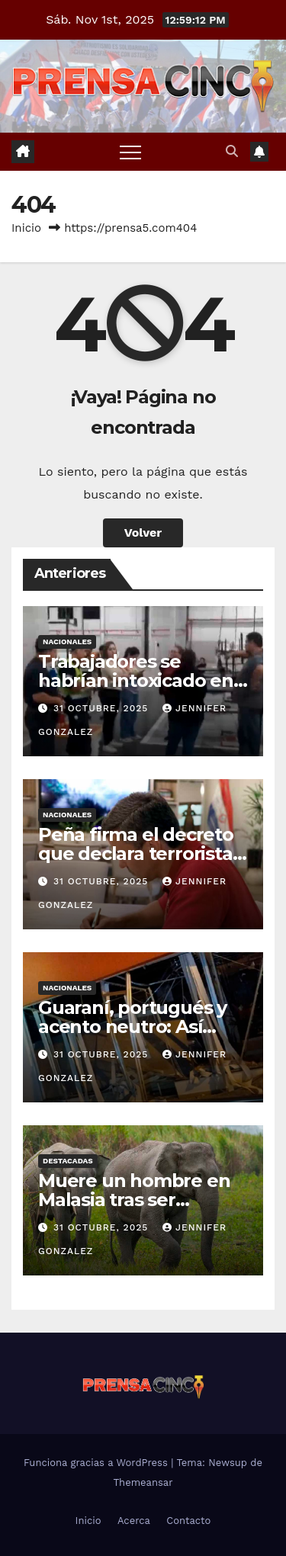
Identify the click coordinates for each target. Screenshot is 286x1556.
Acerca (133, 1520)
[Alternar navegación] (130, 152)
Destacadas (68, 1161)
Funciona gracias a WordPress (97, 1462)
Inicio (26, 228)
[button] (232, 151)
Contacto (188, 1520)
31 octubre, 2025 (102, 708)
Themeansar (143, 1482)
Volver (143, 532)
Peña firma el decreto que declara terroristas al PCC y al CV (139, 853)
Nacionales (67, 641)
